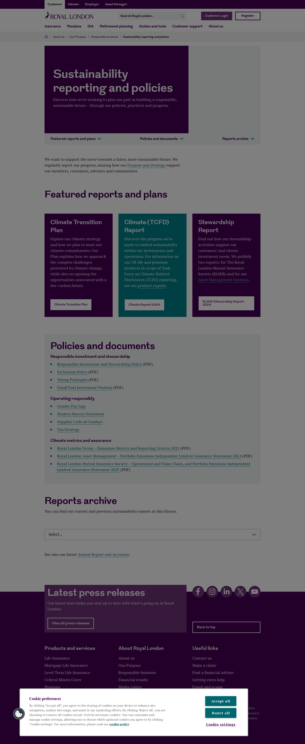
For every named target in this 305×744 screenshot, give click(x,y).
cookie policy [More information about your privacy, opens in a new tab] (119, 724)
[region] (133, 712)
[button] (19, 714)
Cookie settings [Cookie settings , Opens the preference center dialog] (221, 724)
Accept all (220, 701)
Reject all (221, 713)
